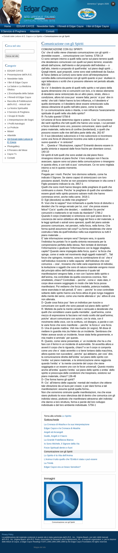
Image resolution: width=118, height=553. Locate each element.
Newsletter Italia (45, 26)
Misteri (10, 131)
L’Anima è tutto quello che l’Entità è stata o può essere (70, 459)
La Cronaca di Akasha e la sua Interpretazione (66, 424)
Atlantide (34, 31)
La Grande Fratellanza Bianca (58, 440)
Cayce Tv (12, 154)
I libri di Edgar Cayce (97, 26)
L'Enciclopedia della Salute (20, 93)
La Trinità (48, 463)
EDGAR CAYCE (25, 26)
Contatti (50, 31)
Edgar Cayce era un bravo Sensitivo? (62, 467)
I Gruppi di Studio (15, 116)
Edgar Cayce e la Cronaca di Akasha (62, 428)
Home (7, 26)
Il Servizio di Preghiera (13, 31)
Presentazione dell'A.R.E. (19, 74)
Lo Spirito (38, 36)
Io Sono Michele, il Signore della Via (61, 443)
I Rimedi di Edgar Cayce (70, 26)
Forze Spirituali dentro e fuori (58, 447)
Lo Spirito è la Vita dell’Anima (58, 455)
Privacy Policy (7, 534)
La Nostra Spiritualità (17, 108)
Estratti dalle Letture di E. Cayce (18, 36)
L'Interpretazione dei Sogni (20, 120)
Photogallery (13, 146)
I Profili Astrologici (16, 123)
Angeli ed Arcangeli (53, 432)
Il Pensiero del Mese (17, 150)
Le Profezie (12, 127)
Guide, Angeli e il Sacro (55, 436)
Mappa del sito (40, 547)
